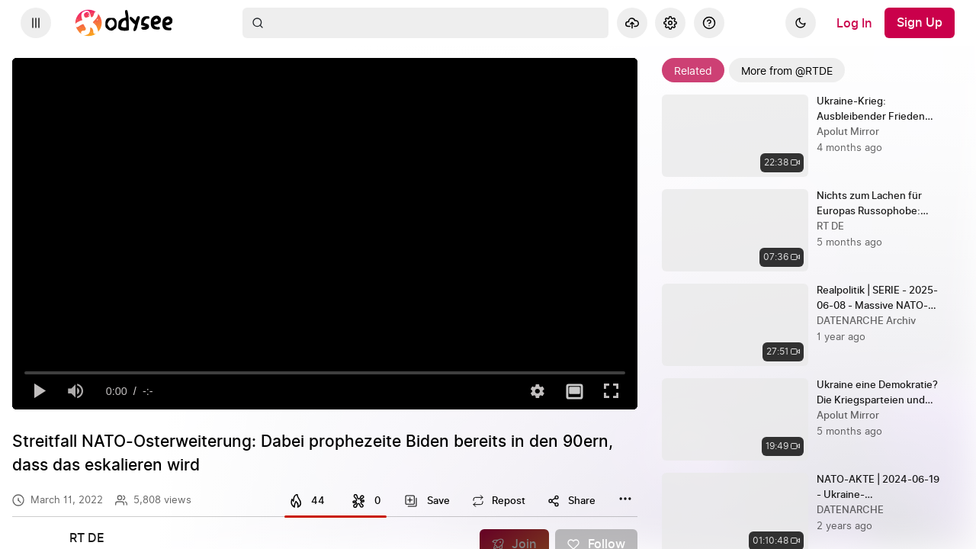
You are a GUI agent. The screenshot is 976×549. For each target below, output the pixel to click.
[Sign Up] (919, 23)
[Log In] (854, 23)
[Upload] (632, 23)
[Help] (709, 23)
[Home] (124, 23)
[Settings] (670, 23)
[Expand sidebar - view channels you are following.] (36, 23)
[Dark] (800, 23)
